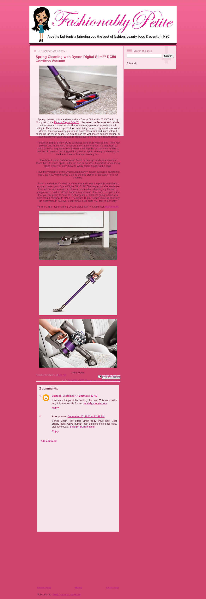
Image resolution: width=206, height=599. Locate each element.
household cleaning (102, 380)
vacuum (116, 380)
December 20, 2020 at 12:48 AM (86, 416)
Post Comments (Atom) (67, 594)
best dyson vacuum (95, 403)
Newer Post (44, 587)
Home (78, 587)
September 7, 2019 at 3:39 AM (80, 395)
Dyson (89, 380)
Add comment (49, 441)
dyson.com (111, 206)
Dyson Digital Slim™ (66, 122)
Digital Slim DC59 (76, 380)
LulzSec (56, 395)
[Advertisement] (61, 558)
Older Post (112, 587)
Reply (55, 407)
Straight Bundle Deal (82, 426)
